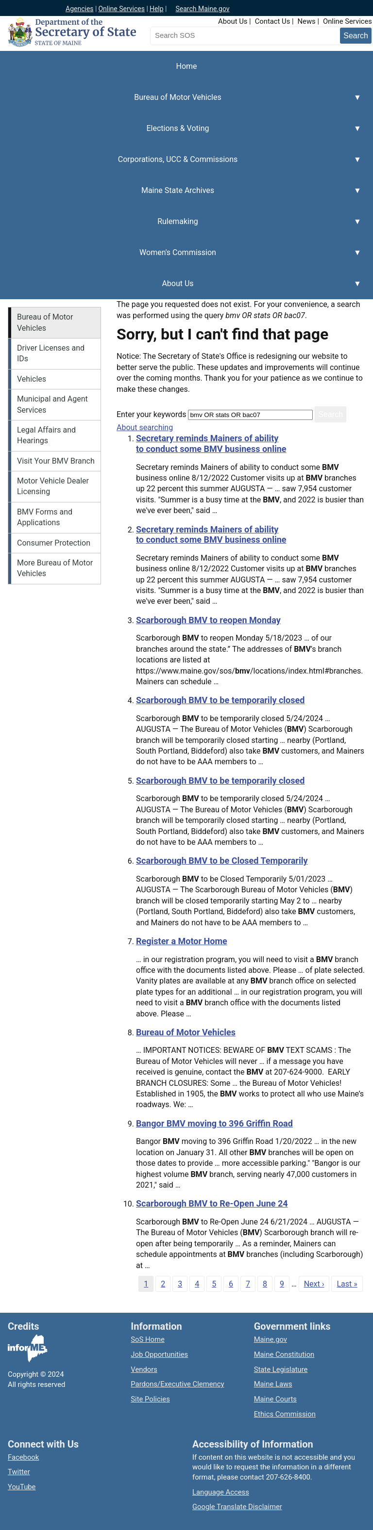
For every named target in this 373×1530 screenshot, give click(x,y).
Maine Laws (273, 1384)
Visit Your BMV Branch (56, 461)
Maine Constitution (284, 1354)
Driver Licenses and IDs (51, 353)
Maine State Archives (180, 196)
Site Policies (150, 1399)
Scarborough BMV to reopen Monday (208, 620)
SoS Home (148, 1339)
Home (186, 66)
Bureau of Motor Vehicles (180, 103)
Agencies (80, 9)
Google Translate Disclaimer (237, 1506)
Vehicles (31, 379)
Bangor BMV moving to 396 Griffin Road (214, 1123)
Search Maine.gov (202, 9)
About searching (145, 427)
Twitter (19, 1471)
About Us (232, 21)
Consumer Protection (53, 543)
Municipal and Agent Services (52, 404)
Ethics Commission (285, 1414)
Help (157, 9)
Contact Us (272, 21)
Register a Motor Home (181, 941)
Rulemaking (180, 227)
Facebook (23, 1457)
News (307, 21)
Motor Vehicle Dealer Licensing (53, 486)
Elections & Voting (180, 134)
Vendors (144, 1369)
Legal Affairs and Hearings (46, 435)
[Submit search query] (356, 36)
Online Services (121, 9)
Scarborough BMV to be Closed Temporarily (222, 860)
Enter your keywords (151, 414)
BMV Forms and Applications (44, 517)
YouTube (21, 1486)
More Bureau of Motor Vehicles (55, 568)
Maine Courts (275, 1399)
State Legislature (281, 1369)
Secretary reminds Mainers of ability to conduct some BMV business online (211, 443)
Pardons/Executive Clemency (177, 1384)
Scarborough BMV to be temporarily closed (220, 700)
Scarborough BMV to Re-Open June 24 (212, 1203)
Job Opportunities (159, 1354)
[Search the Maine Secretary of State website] (201, 35)
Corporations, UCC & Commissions (180, 165)
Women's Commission (180, 258)
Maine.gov (270, 1339)
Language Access (220, 1492)
